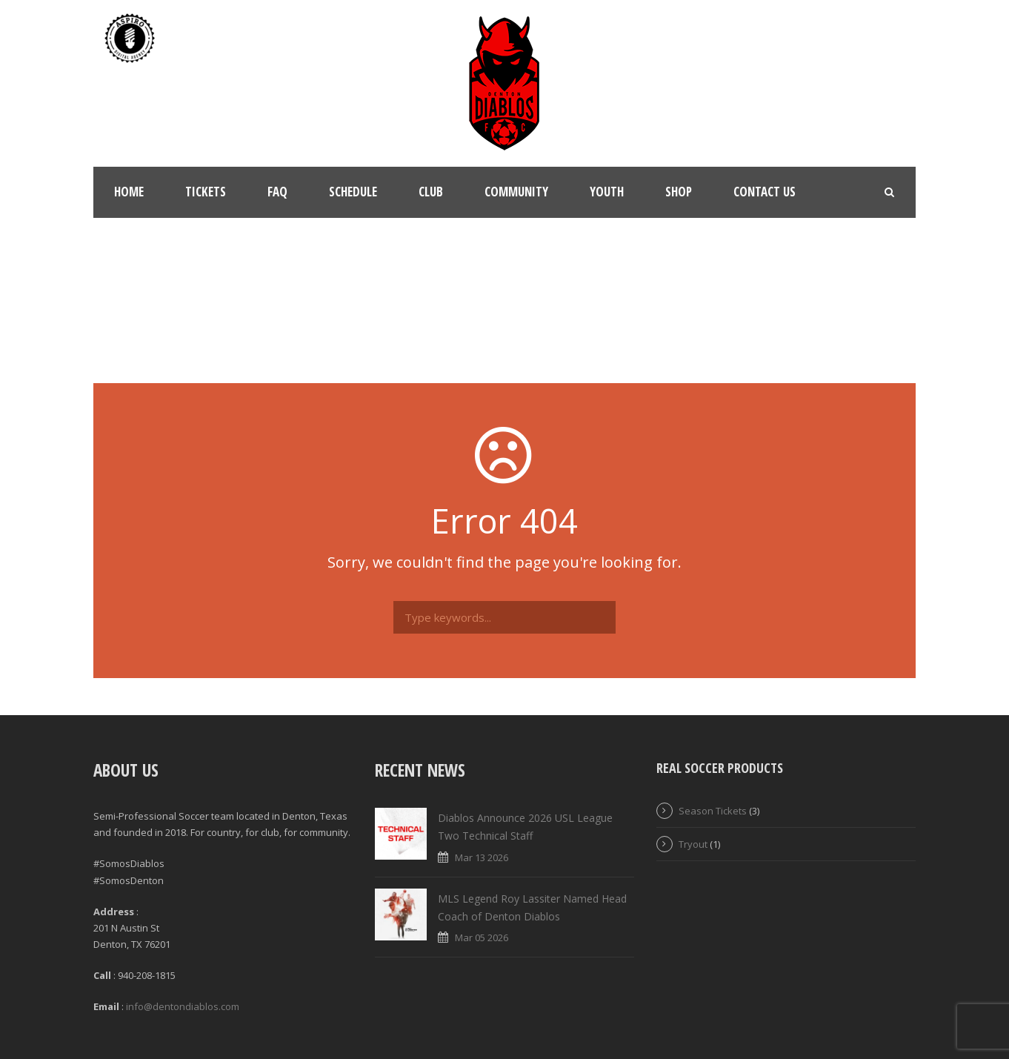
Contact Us (764, 191)
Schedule (353, 191)
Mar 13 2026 (481, 857)
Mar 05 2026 (481, 937)
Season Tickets (713, 810)
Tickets (205, 191)
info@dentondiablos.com (182, 1006)
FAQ (277, 191)
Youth (607, 191)
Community (516, 191)
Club (431, 191)
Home (129, 191)
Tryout (693, 844)
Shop (678, 191)
